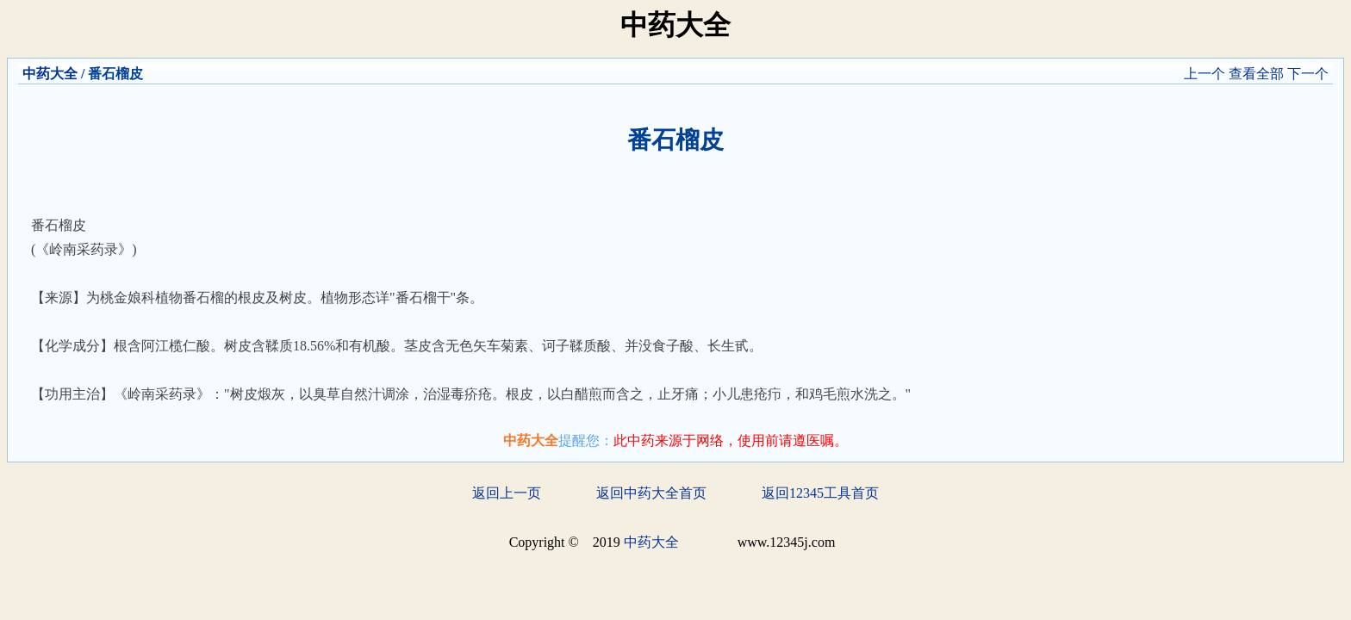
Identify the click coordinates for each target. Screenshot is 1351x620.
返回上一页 (506, 493)
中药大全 (50, 73)
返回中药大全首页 (651, 493)
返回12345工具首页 (820, 493)
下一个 (1308, 73)
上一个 (1204, 73)
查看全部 (1256, 73)
